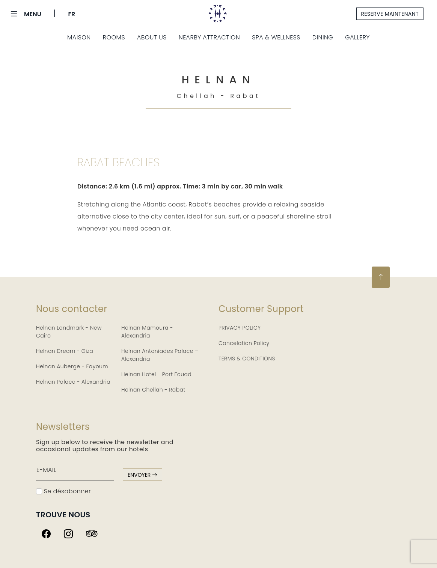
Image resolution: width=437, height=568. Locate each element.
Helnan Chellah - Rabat (153, 389)
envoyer (142, 475)
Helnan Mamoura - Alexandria (147, 331)
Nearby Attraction (209, 37)
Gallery (357, 37)
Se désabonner (63, 491)
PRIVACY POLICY (239, 327)
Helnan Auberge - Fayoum (72, 366)
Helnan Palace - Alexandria (73, 382)
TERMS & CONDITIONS (246, 358)
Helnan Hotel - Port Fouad (156, 374)
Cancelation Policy (244, 343)
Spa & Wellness (276, 37)
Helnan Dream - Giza (64, 351)
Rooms (114, 37)
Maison (79, 37)
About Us (152, 37)
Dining (322, 37)
